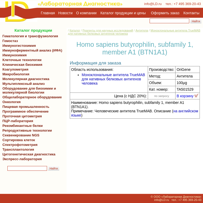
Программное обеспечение (25, 111)
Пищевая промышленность (26, 107)
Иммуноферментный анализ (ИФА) (31, 50)
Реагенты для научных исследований (107, 30)
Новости (65, 13)
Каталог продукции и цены (123, 13)
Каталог (75, 30)
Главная (48, 13)
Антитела (141, 30)
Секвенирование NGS (20, 135)
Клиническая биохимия (21, 65)
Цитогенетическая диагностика (28, 154)
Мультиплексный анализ (24, 84)
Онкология (11, 102)
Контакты (191, 13)
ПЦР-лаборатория (17, 121)
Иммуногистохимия (18, 46)
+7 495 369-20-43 (187, 4)
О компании (85, 13)
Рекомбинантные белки (22, 126)
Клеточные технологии (21, 60)
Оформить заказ (165, 13)
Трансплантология (17, 149)
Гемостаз (10, 41)
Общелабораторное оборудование (31, 97)
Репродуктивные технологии (26, 130)
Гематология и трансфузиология (29, 36)
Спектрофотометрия (20, 145)
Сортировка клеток (18, 140)
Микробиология (16, 74)
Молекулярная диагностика (25, 79)
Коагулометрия (15, 69)
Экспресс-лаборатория (22, 159)
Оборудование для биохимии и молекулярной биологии (28, 90)
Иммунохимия (15, 55)
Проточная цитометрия (21, 116)
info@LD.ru (153, 4)
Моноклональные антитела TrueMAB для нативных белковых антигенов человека (113, 79)
